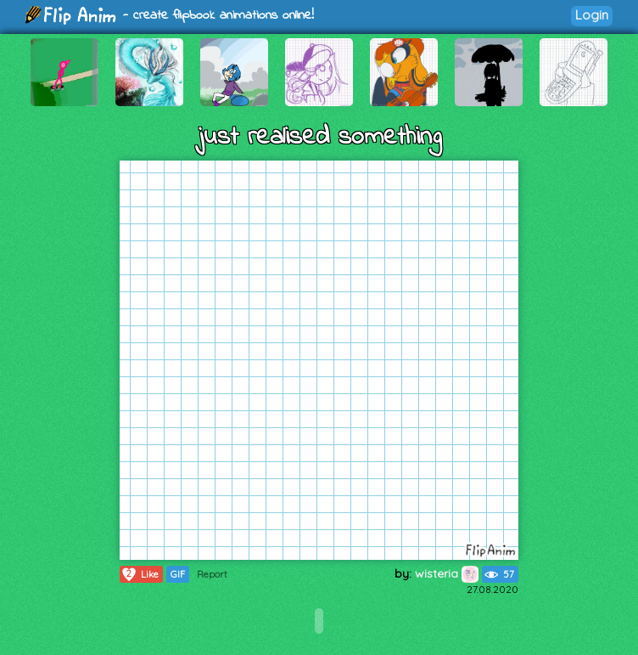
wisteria (446, 573)
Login (591, 15)
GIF (178, 574)
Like (139, 574)
